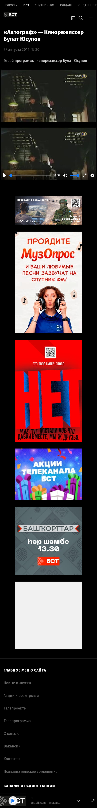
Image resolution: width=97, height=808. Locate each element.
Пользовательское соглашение (30, 771)
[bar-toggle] (91, 18)
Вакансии (12, 746)
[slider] (30, 175)
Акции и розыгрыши (21, 695)
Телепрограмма (17, 721)
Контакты (12, 759)
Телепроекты (15, 708)
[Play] (4, 175)
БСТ (26, 5)
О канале (11, 733)
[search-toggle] (81, 18)
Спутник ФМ (44, 5)
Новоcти (11, 5)
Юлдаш (66, 5)
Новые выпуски (17, 683)
